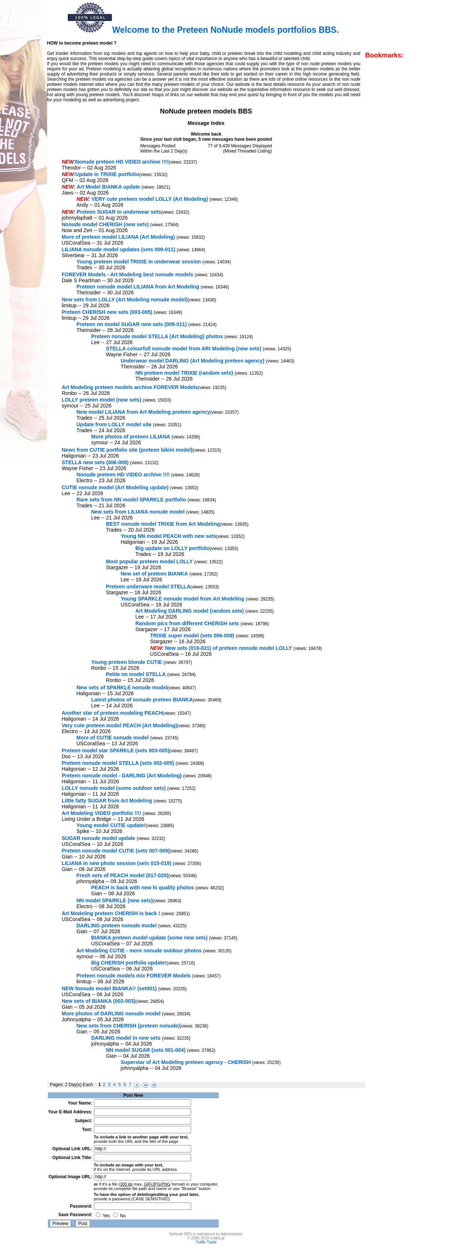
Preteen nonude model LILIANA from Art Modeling (138, 287)
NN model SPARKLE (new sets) (115, 900)
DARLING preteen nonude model (117, 925)
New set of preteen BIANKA (154, 574)
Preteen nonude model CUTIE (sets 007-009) (116, 851)
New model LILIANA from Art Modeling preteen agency (143, 412)
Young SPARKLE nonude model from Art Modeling (183, 599)
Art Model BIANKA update (108, 187)
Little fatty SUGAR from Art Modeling (107, 801)
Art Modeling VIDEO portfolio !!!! (101, 813)
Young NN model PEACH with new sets (169, 536)
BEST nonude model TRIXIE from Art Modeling (163, 524)
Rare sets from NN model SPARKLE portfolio (131, 500)
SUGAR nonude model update (99, 838)
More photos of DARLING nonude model (111, 1013)
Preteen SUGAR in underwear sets (119, 212)
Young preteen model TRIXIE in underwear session (139, 262)
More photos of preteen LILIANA (131, 437)
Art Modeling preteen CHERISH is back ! (111, 913)
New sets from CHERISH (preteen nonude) (128, 1026)
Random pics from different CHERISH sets (187, 623)
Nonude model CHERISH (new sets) (105, 224)
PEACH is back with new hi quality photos (142, 887)
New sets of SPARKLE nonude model (122, 687)
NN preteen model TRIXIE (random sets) (184, 373)
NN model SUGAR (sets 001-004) (146, 1050)
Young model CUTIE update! (111, 825)
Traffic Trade (206, 1242)
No (119, 1215)
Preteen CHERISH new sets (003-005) (107, 312)
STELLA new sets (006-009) (95, 462)
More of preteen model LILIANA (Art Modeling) (118, 237)
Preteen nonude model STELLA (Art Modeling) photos (157, 336)
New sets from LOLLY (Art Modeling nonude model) (125, 299)
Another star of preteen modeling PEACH (112, 713)
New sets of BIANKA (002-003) (99, 1001)
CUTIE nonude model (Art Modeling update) (115, 487)
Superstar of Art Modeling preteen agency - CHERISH (186, 1062)
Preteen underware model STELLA (148, 586)
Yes (103, 1215)
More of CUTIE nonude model (113, 738)
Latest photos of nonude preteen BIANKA (142, 700)
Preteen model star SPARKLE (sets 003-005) (115, 750)
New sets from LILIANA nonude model (138, 512)
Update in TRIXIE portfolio (107, 174)
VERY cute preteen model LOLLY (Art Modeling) (149, 199)
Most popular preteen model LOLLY (149, 561)
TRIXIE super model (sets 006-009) (192, 635)
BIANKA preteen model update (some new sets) (149, 938)
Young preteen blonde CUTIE (126, 662)
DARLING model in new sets (126, 1038)
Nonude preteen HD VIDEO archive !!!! (122, 162)
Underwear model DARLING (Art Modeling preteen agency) (193, 361)
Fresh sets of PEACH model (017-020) (123, 875)
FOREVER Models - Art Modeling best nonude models (127, 274)
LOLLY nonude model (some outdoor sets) (114, 788)
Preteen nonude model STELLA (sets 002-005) (118, 763)
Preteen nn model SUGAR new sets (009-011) (132, 324)
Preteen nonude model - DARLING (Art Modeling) (122, 775)
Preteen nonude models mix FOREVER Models (134, 976)
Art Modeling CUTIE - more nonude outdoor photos (139, 950)
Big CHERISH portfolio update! (129, 963)
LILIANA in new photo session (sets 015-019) (116, 863)
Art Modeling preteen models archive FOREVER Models (130, 387)
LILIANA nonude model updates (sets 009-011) (118, 249)
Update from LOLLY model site (114, 424)
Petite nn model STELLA (136, 674)
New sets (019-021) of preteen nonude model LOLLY (228, 648)
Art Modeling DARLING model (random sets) (190, 611)
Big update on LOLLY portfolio (173, 548)
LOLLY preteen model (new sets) (101, 400)
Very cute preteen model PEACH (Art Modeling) (119, 725)
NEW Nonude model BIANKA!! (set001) (109, 988)
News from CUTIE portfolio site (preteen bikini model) (127, 450)
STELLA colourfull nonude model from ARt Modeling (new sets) (183, 348)
